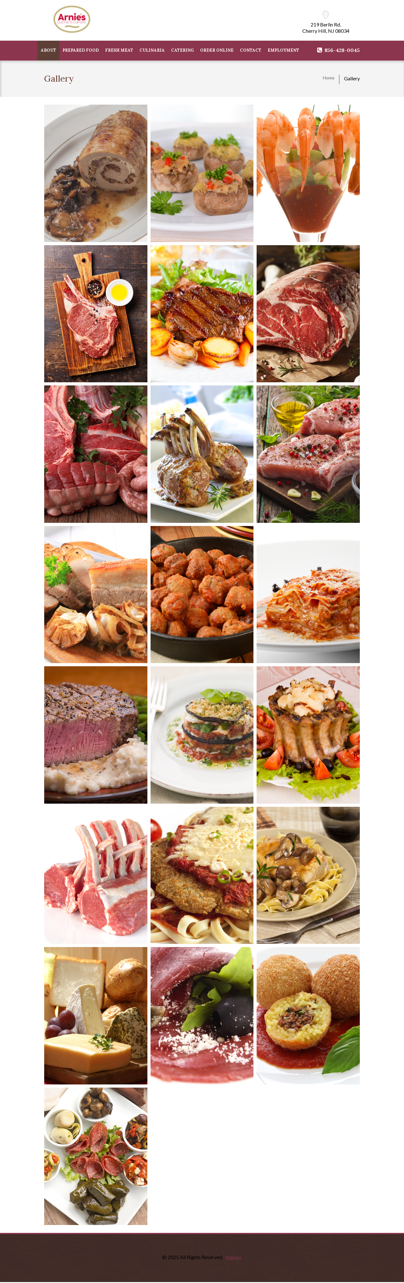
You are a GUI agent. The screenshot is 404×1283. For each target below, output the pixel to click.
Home (327, 79)
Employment (283, 51)
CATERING (182, 51)
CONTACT (250, 51)
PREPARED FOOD (80, 51)
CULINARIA (152, 51)
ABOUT (48, 51)
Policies (233, 1258)
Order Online (217, 51)
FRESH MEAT (119, 51)
